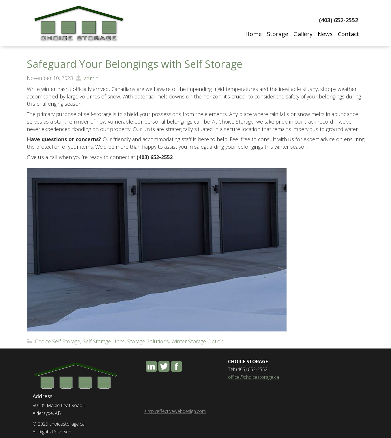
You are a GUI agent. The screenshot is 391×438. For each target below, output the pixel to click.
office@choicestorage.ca (253, 377)
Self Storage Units (104, 341)
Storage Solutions (148, 341)
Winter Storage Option (197, 341)
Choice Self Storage (57, 341)
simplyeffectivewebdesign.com (175, 411)
